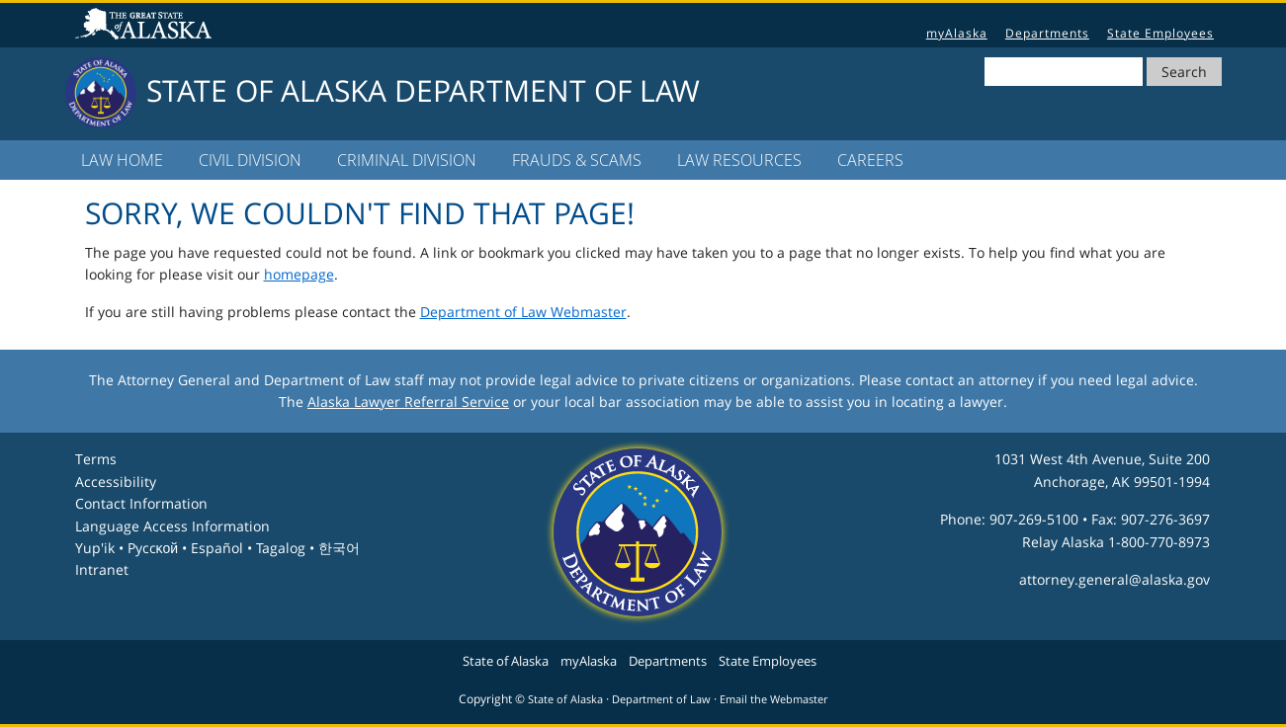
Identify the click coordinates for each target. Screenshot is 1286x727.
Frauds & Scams (577, 160)
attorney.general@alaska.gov (1114, 579)
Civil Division (250, 160)
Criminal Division (406, 160)
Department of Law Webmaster (523, 311)
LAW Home (122, 160)
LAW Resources (739, 160)
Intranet (102, 569)
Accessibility (115, 481)
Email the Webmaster (773, 699)
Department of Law (661, 699)
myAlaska (956, 33)
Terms (96, 458)
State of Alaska (146, 25)
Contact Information (141, 503)
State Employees (1160, 33)
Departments (1047, 33)
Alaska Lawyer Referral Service (408, 401)
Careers (870, 160)
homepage (299, 274)
